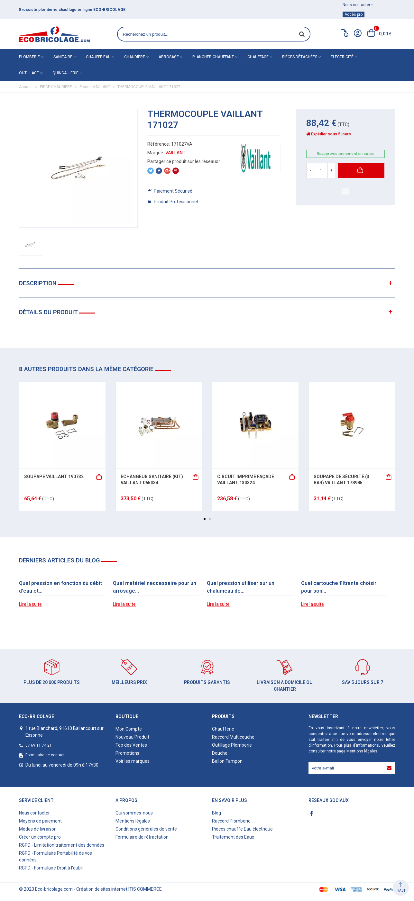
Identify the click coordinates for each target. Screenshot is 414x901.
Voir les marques (132, 761)
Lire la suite (30, 604)
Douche (219, 753)
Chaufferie (223, 729)
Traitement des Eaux (233, 837)
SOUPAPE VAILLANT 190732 (54, 476)
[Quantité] (321, 170)
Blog (216, 812)
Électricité (342, 57)
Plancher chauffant (213, 57)
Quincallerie (65, 73)
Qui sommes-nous (134, 812)
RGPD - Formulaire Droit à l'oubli (51, 867)
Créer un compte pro (40, 837)
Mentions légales (361, 751)
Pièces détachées (299, 57)
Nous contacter (34, 812)
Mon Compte (128, 729)
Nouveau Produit (132, 737)
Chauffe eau (98, 57)
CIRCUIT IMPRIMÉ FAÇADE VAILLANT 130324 (245, 480)
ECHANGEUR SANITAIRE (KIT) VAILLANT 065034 (152, 480)
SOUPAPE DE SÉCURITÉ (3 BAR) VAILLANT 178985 (341, 480)
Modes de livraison (38, 829)
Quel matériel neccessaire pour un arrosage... (154, 587)
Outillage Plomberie (232, 745)
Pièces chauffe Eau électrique (242, 829)
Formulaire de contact (45, 755)
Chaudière (134, 57)
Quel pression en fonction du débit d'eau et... (60, 587)
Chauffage (258, 57)
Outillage (29, 73)
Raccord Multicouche (233, 737)
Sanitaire (62, 57)
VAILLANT (175, 152)
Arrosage (169, 57)
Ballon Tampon (227, 761)
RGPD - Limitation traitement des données (61, 845)
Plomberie (29, 57)
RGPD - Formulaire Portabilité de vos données (55, 856)
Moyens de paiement (40, 821)
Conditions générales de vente (146, 829)
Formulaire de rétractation (142, 837)
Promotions (127, 753)
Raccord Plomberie (231, 821)
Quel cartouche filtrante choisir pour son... (338, 587)
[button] (205, 519)
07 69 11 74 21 (38, 745)
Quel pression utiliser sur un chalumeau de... (240, 587)
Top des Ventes (131, 745)
